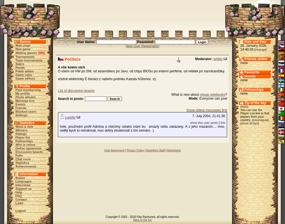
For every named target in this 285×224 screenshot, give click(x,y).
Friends (21, 108)
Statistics (22, 162)
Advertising (174, 150)
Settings (22, 115)
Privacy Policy (135, 150)
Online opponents (29, 148)
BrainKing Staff (155, 150)
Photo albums (26, 97)
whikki (218, 59)
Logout (21, 210)
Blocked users (26, 111)
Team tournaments (29, 60)
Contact (21, 199)
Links (20, 203)
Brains (20, 177)
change (260, 49)
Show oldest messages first (206, 110)
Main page (23, 45)
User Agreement (114, 150)
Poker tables (25, 71)
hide (244, 106)
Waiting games (26, 53)
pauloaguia (260, 120)
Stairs (20, 64)
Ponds (20, 67)
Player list (23, 137)
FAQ (19, 196)
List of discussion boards (76, 91)
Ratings (21, 134)
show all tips (249, 123)
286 (41, 53)
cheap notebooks (212, 95)
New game (23, 49)
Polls (19, 155)
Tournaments (25, 56)
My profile (23, 93)
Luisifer (70, 117)
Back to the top (142, 219)
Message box (25, 100)
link (222, 122)
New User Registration (142, 46)
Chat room (23, 159)
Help (19, 192)
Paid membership (28, 90)
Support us (24, 188)
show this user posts (204, 122)
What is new (24, 126)
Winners (22, 130)
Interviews (23, 185)
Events (21, 104)
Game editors (25, 78)
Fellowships (24, 141)
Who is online (26, 144)
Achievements (26, 166)
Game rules (24, 75)
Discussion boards (29, 152)
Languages (24, 181)
